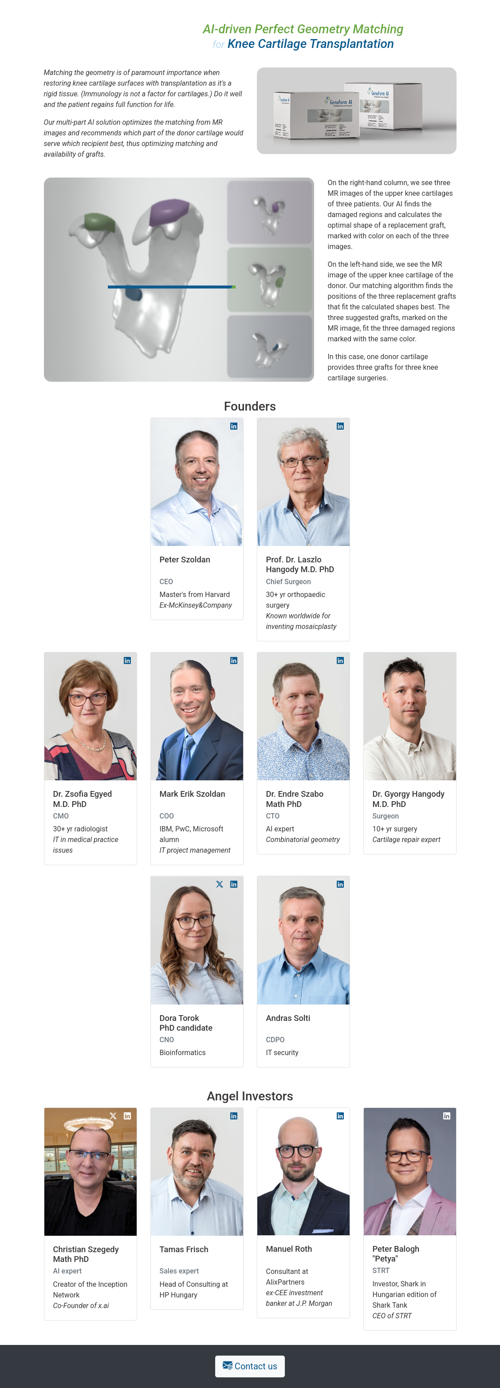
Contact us (250, 1366)
